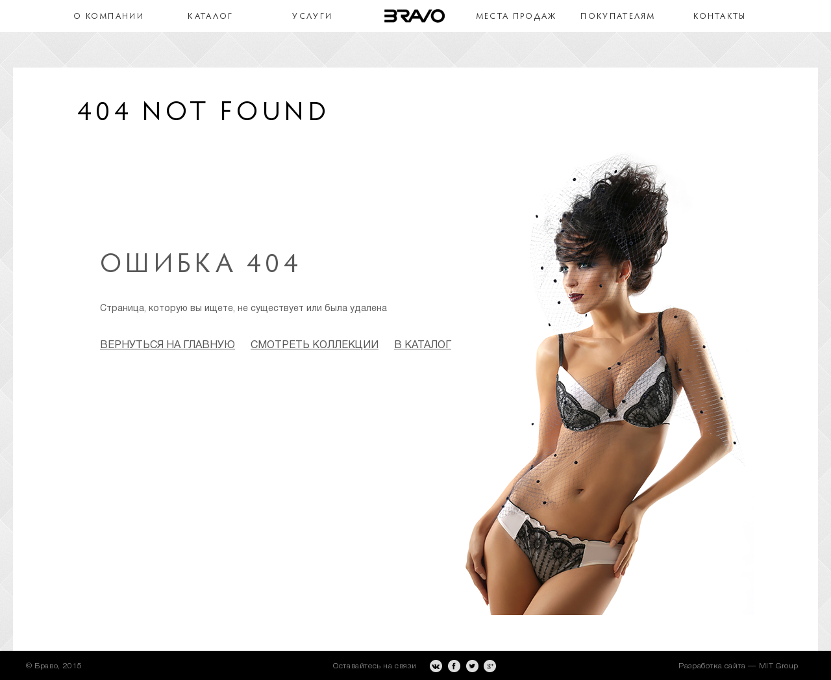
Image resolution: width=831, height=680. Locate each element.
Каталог (210, 16)
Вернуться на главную (167, 345)
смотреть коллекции (314, 345)
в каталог (422, 345)
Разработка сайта (712, 666)
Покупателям (617, 16)
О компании (108, 16)
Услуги (312, 16)
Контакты (719, 16)
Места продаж (516, 16)
